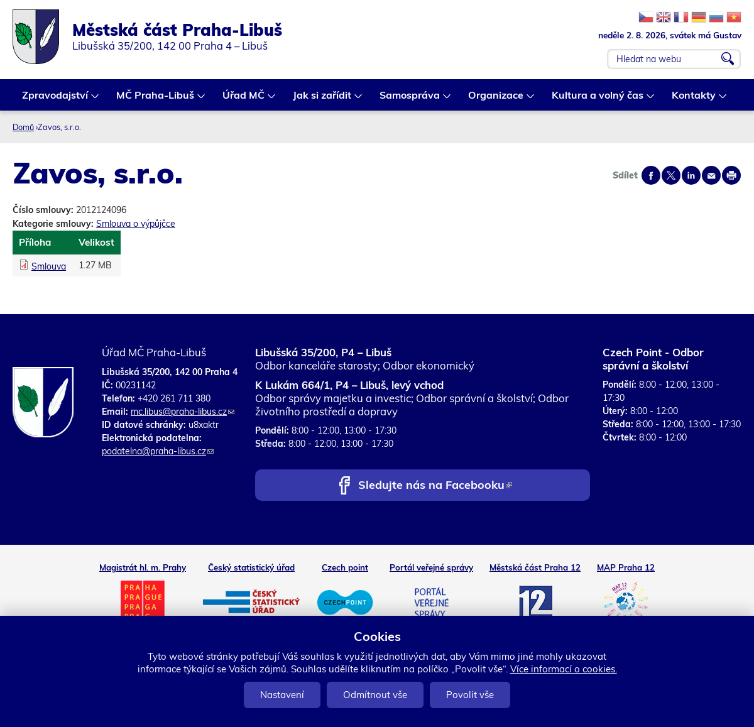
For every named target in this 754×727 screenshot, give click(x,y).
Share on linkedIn (691, 175)
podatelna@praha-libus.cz (158, 451)
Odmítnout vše (375, 695)
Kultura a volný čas (598, 100)
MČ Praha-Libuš (156, 100)
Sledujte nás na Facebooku (435, 486)
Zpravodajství (56, 100)
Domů (23, 127)
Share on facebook (651, 175)
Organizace (496, 100)
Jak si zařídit (322, 100)
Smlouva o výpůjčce (135, 223)
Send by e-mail (711, 175)
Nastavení (282, 695)
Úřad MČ (244, 100)
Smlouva (48, 266)
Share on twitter (671, 175)
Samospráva (410, 100)
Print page (731, 175)
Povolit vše (470, 695)
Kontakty (694, 100)
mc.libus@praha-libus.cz (182, 411)
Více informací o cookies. (563, 669)
